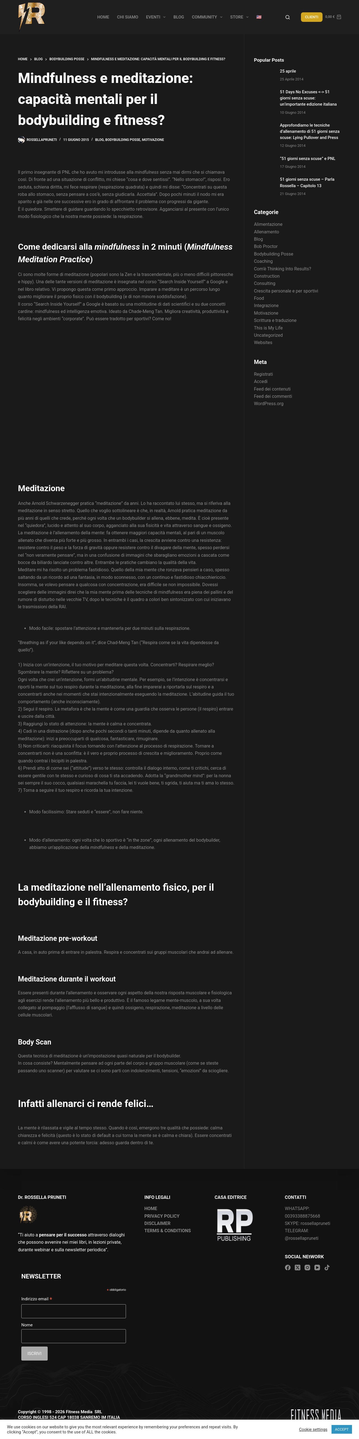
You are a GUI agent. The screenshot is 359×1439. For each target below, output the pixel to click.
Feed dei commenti (273, 396)
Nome (27, 1324)
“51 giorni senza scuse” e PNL (307, 158)
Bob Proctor (266, 246)
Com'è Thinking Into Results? (282, 268)
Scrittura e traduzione (275, 320)
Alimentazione (268, 224)
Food (259, 298)
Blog (178, 17)
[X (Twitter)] (297, 1267)
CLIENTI (311, 17)
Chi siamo (127, 17)
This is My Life (268, 328)
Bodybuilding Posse (123, 140)
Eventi (157, 17)
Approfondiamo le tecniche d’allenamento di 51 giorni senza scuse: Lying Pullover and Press (310, 131)
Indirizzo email (36, 1299)
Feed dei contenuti (272, 389)
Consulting (264, 283)
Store (240, 17)
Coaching (263, 261)
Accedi (261, 381)
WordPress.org (268, 403)
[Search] (288, 17)
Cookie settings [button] (313, 1429)
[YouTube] (317, 1267)
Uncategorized (268, 335)
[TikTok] (327, 1267)
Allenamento (266, 232)
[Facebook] (288, 1267)
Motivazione (153, 140)
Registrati (263, 374)
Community (208, 17)
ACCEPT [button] (342, 1429)
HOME (150, 1208)
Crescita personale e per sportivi (286, 291)
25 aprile (288, 71)
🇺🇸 (259, 17)
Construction (267, 276)
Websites (263, 342)
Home (103, 17)
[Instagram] (307, 1267)
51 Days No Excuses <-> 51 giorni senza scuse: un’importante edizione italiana (308, 98)
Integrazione (266, 305)
